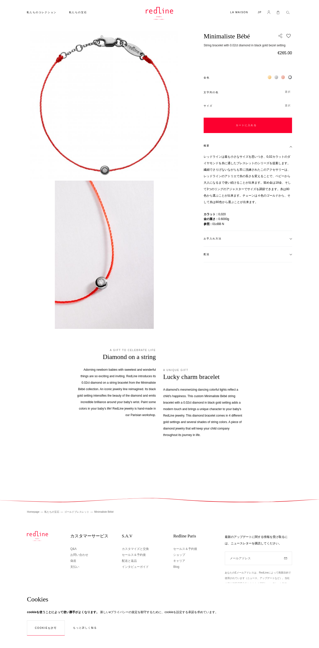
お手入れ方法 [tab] (213, 238)
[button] (260, 12)
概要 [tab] (207, 145)
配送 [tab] (207, 254)
